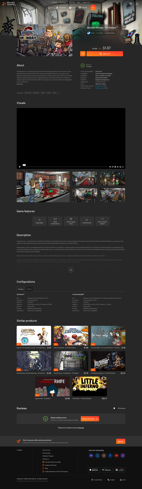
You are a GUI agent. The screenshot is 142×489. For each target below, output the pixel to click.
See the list (98, 71)
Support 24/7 (86, 2)
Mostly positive (99, 86)
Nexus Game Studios (101, 77)
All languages (119, 408)
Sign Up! (121, 441)
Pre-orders (63, 2)
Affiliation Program (47, 456)
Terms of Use (46, 450)
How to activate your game (103, 75)
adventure (36, 92)
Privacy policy (46, 453)
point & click (28, 92)
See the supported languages (103, 73)
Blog (78, 2)
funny (54, 92)
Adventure (98, 84)
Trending (54, 2)
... (58, 92)
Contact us (45, 459)
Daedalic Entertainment (102, 80)
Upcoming (72, 2)
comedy (43, 92)
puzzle (49, 92)
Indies (104, 84)
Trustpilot (19, 450)
